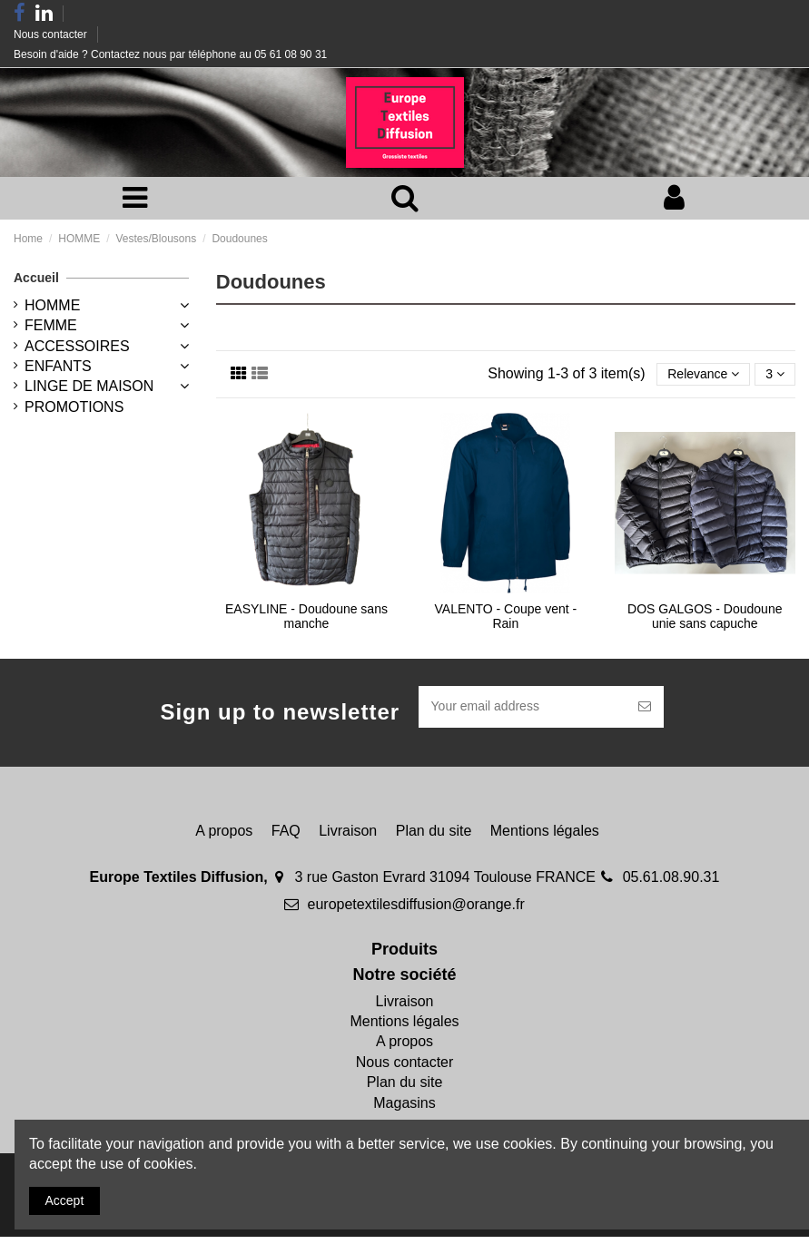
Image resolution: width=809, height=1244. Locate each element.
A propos (223, 837)
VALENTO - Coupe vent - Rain (506, 621)
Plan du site (434, 837)
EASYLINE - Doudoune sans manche (306, 621)
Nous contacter (52, 34)
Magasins (404, 1109)
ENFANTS (58, 369)
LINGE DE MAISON (89, 389)
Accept (69, 1198)
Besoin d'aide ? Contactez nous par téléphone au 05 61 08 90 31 (170, 54)
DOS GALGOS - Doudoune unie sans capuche (704, 621)
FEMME (51, 328)
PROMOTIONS (74, 409)
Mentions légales (544, 837)
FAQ (286, 837)
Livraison (348, 837)
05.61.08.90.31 (671, 884)
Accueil (36, 280)
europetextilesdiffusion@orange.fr (416, 910)
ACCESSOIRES (77, 348)
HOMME (52, 308)
